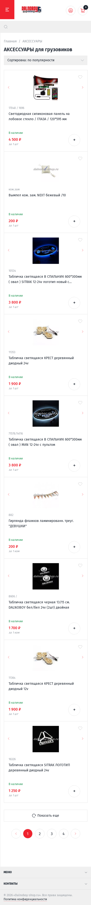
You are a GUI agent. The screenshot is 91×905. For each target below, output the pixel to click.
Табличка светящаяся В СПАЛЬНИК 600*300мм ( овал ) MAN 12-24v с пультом (45, 442)
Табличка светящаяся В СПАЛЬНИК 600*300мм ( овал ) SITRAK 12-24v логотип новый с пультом (45, 280)
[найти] (6, 27)
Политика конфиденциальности (25, 899)
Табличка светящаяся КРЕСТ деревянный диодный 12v (41, 686)
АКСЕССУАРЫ (32, 41)
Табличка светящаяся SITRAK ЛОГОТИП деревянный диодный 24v (39, 767)
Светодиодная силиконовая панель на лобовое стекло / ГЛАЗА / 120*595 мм (39, 116)
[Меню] (7, 9)
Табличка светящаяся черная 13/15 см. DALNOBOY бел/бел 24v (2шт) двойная (39, 605)
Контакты (45, 883)
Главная (10, 41)
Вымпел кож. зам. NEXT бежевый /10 (37, 195)
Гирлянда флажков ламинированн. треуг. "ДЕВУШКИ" (41, 523)
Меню (45, 872)
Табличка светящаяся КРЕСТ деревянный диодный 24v (41, 360)
